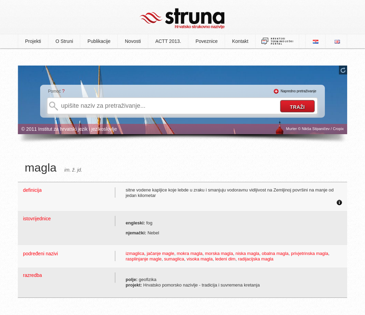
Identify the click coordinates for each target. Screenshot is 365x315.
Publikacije (98, 41)
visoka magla (200, 258)
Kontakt (240, 41)
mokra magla (189, 253)
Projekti (33, 41)
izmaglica (135, 253)
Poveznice (207, 41)
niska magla (247, 253)
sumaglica (174, 258)
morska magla (219, 253)
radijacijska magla (255, 258)
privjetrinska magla (309, 253)
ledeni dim (225, 258)
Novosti (133, 41)
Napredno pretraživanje (298, 91)
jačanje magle (160, 253)
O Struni (64, 41)
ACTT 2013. (168, 41)
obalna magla (275, 253)
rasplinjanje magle (144, 258)
